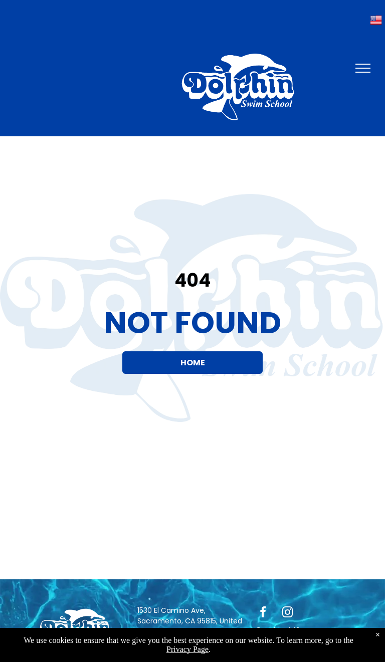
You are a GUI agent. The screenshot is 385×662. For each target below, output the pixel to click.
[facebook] (263, 613)
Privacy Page (187, 649)
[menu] (363, 68)
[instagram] (288, 613)
